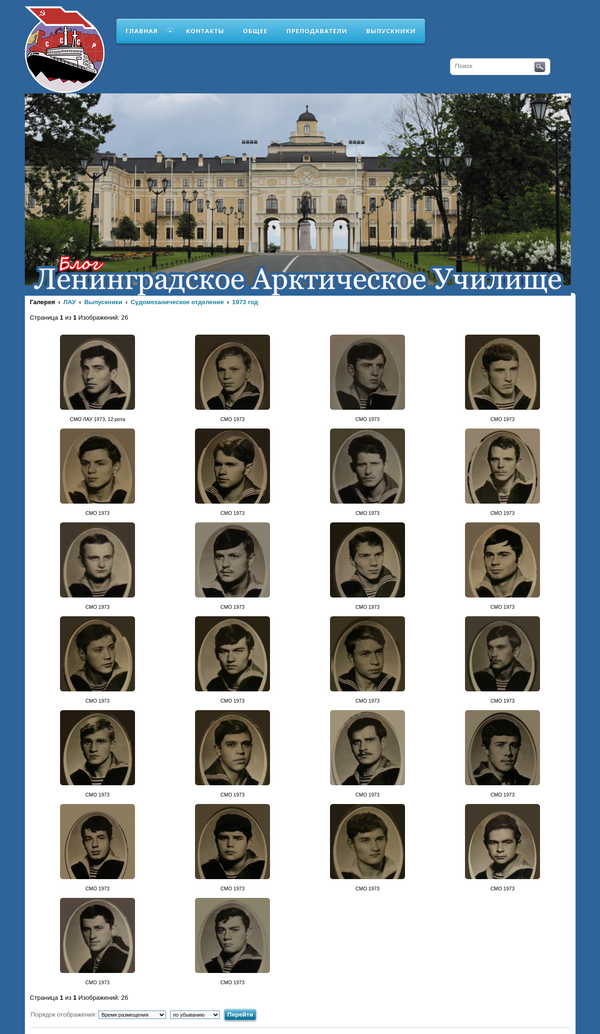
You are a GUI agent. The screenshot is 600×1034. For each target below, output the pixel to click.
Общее (255, 31)
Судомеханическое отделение (177, 302)
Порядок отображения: (98, 1014)
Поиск (539, 67)
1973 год (245, 302)
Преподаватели (316, 31)
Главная (142, 31)
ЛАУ (69, 302)
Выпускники (391, 31)
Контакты (205, 31)
